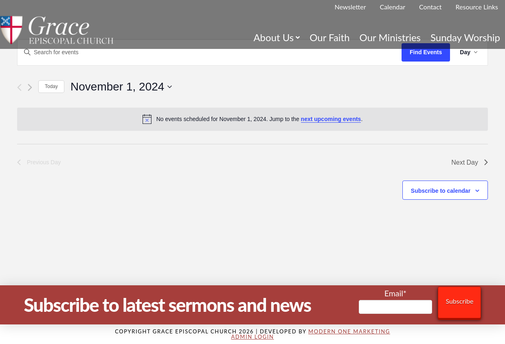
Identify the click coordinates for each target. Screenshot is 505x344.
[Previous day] (19, 87)
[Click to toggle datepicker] (121, 87)
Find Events (426, 52)
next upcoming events (331, 119)
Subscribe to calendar (440, 190)
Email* (396, 301)
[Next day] (30, 87)
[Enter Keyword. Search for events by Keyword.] (210, 52)
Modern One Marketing (349, 331)
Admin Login (252, 336)
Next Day (469, 162)
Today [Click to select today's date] (51, 86)
